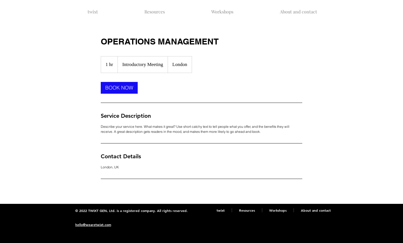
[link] (119, 88)
